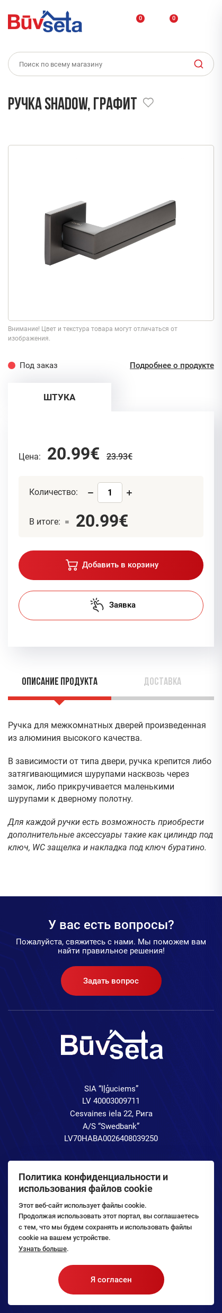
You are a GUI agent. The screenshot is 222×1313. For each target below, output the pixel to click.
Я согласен (111, 1279)
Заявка (112, 605)
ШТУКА (59, 397)
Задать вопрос (111, 981)
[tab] (59, 397)
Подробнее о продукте (172, 365)
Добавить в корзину (112, 565)
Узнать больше (43, 1249)
